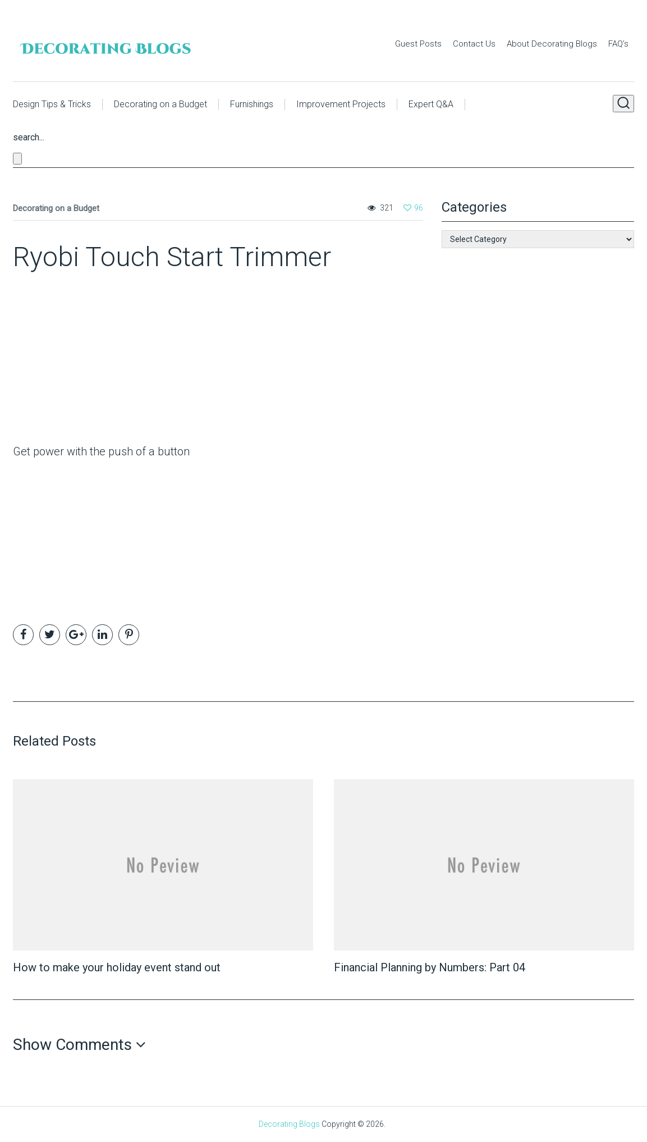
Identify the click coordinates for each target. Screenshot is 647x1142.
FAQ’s (618, 44)
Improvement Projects (341, 104)
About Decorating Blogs (552, 44)
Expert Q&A (431, 104)
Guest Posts (418, 44)
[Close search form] (17, 159)
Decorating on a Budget (160, 104)
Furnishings (251, 104)
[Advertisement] (83, 361)
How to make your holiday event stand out (117, 967)
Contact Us (474, 44)
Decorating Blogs (289, 1124)
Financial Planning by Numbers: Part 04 (429, 967)
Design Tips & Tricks (52, 104)
